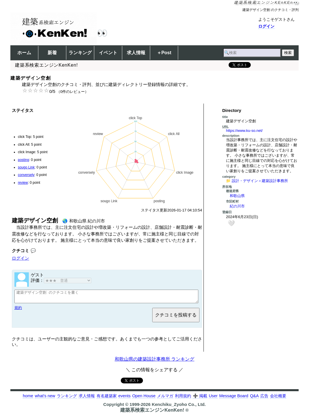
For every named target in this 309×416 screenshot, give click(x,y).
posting (23, 160)
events (124, 398)
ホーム (24, 52)
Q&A (254, 398)
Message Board (233, 398)
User (213, 398)
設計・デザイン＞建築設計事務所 (260, 181)
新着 (52, 52)
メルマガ (165, 398)
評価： (61, 280)
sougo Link (26, 167)
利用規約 (183, 398)
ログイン (266, 26)
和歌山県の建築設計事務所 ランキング (154, 361)
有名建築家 (107, 398)
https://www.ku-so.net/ (244, 130)
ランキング (80, 52)
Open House (144, 398)
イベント (108, 52)
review (23, 183)
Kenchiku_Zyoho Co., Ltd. (179, 406)
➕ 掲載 (200, 398)
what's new (45, 398)
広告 (264, 398)
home (28, 398)
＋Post (164, 52)
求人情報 (136, 52)
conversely (26, 175)
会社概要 (278, 398)
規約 (18, 310)
